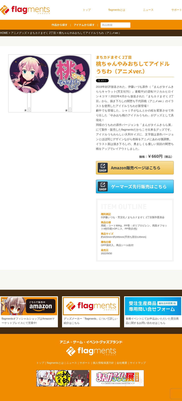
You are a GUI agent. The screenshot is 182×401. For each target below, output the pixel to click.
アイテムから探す (84, 25)
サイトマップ (138, 362)
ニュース (148, 9)
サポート (176, 9)
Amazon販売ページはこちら (139, 168)
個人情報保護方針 (103, 362)
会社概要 (122, 362)
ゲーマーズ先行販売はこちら (139, 186)
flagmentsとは (117, 9)
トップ (87, 9)
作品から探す (60, 25)
